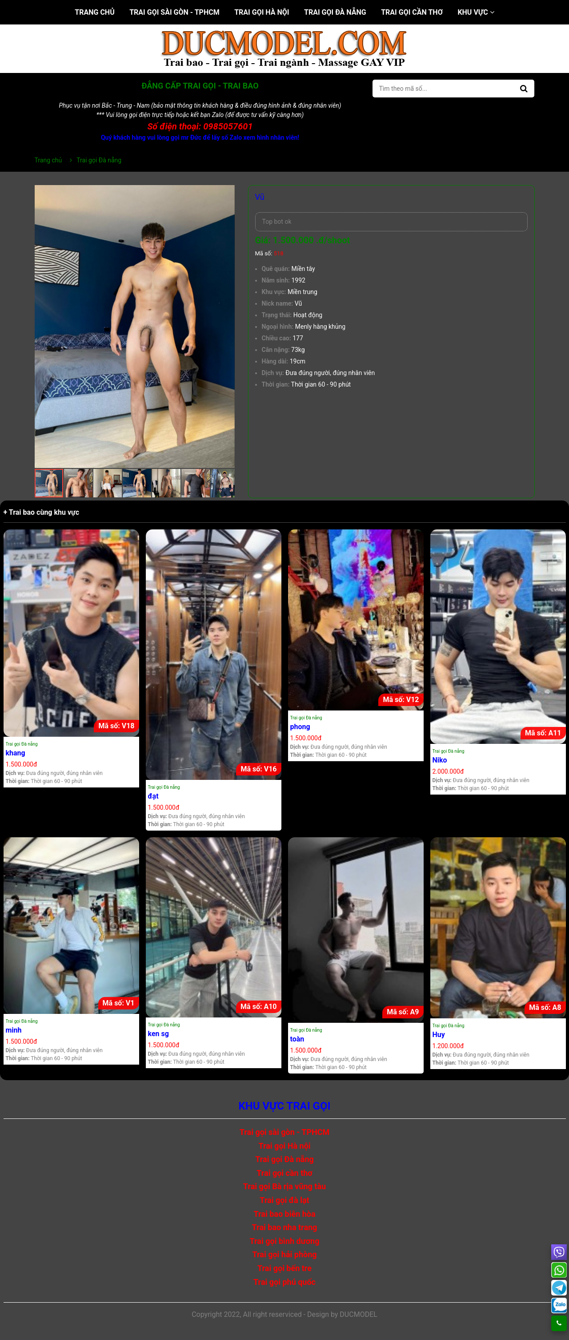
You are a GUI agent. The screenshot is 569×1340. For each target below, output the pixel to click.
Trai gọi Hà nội (261, 12)
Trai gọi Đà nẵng (335, 12)
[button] (227, 193)
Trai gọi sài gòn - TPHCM (174, 12)
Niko (440, 760)
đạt (153, 796)
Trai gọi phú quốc (284, 1282)
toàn (297, 1039)
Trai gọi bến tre (284, 1268)
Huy (439, 1034)
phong (300, 726)
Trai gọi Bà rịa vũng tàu (284, 1186)
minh (14, 1030)
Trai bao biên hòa (284, 1214)
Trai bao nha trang (284, 1227)
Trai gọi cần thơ (412, 12)
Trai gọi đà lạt (284, 1200)
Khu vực (475, 12)
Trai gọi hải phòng (284, 1254)
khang (15, 753)
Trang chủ (94, 12)
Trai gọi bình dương (285, 1241)
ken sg (158, 1033)
